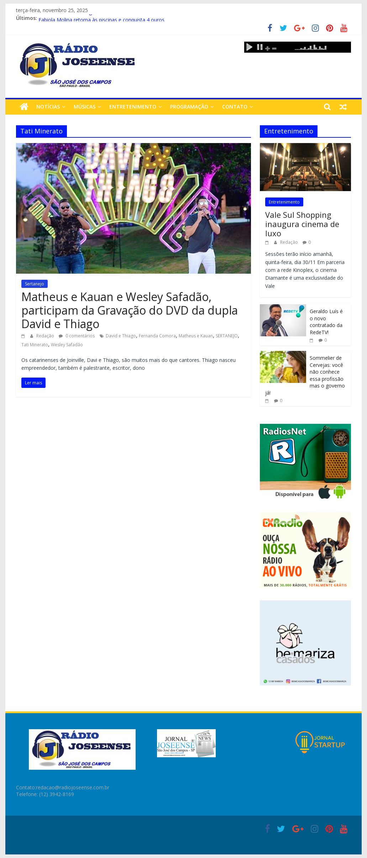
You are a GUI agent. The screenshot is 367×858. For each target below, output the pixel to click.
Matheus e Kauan (196, 336)
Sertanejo (34, 284)
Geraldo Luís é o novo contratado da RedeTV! (326, 322)
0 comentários (77, 336)
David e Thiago (121, 336)
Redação (45, 336)
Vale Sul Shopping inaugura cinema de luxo (302, 224)
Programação (189, 106)
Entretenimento (132, 106)
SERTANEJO (227, 336)
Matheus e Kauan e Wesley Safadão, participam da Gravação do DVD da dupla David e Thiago (129, 310)
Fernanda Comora (157, 336)
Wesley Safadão (67, 345)
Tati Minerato (34, 345)
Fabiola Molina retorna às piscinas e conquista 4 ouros (101, 19)
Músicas (84, 106)
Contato (234, 106)
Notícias (48, 106)
